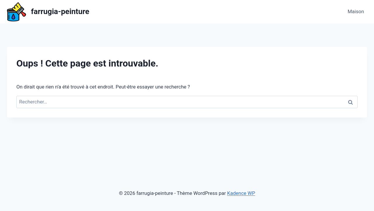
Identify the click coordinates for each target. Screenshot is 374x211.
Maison (356, 11)
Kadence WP (241, 193)
